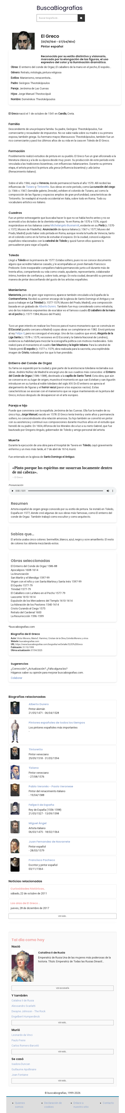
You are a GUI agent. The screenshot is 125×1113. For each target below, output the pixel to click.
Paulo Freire (19, 1040)
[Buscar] (81, 18)
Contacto (108, 1102)
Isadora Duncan (21, 1064)
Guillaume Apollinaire (24, 1069)
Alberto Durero (47, 306)
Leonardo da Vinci (22, 1034)
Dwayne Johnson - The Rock (28, 1011)
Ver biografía (62, 988)
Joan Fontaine (20, 1074)
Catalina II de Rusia (23, 1000)
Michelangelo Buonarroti (64, 225)
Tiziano (30, 186)
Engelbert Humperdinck (26, 1016)
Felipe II (20, 333)
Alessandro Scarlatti (23, 1005)
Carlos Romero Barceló (25, 1045)
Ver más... (62, 916)
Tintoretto (43, 186)
